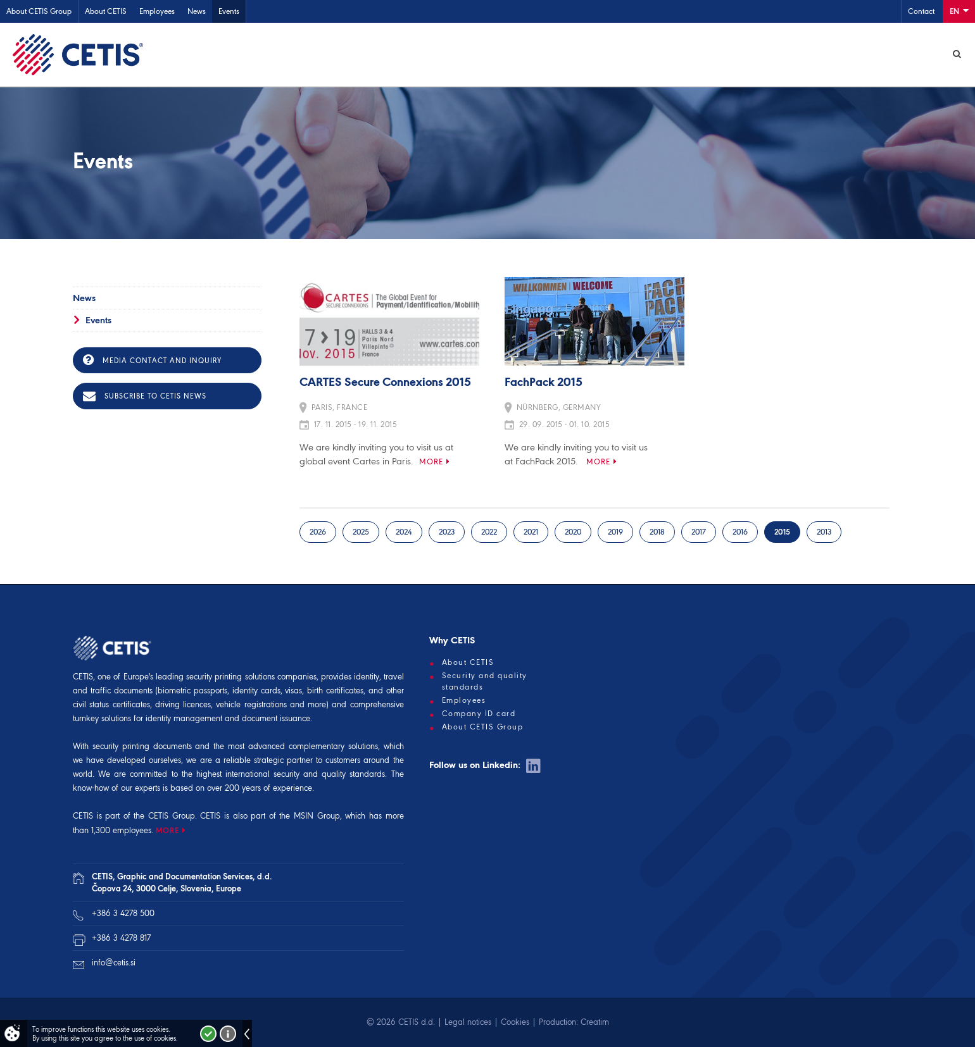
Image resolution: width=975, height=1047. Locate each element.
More (431, 461)
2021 (531, 531)
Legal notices (467, 1022)
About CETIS (106, 11)
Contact (921, 11)
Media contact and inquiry (152, 360)
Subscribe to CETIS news (144, 396)
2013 (824, 531)
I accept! (208, 1033)
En (959, 10)
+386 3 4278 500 (123, 913)
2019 (615, 531)
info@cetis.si (113, 962)
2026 (318, 531)
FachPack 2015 (543, 382)
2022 (489, 531)
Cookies (515, 1022)
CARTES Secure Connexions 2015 (385, 382)
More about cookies (228, 1033)
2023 (447, 531)
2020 (573, 531)
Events (228, 11)
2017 (698, 531)
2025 (361, 531)
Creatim (595, 1022)
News (196, 11)
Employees (157, 11)
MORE (167, 830)
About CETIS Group (39, 11)
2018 (657, 531)
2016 (740, 531)
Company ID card (479, 713)
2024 (404, 531)
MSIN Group (317, 816)
